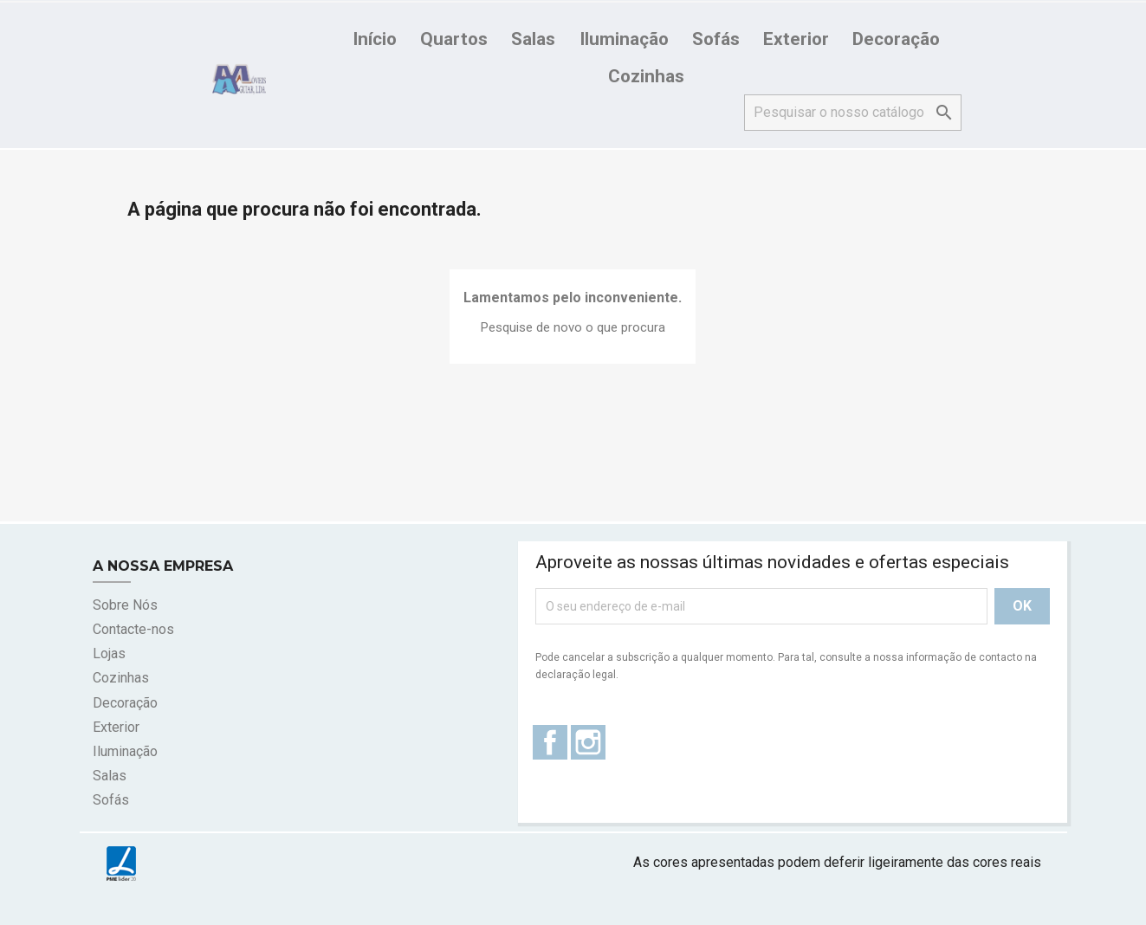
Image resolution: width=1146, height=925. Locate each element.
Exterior (796, 39)
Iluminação (624, 39)
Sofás (716, 39)
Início (375, 39)
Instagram (588, 742)
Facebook (550, 742)
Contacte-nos (133, 629)
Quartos (454, 39)
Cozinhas (646, 76)
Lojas (109, 653)
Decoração (896, 39)
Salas (533, 39)
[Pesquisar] (852, 112)
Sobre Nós (125, 605)
